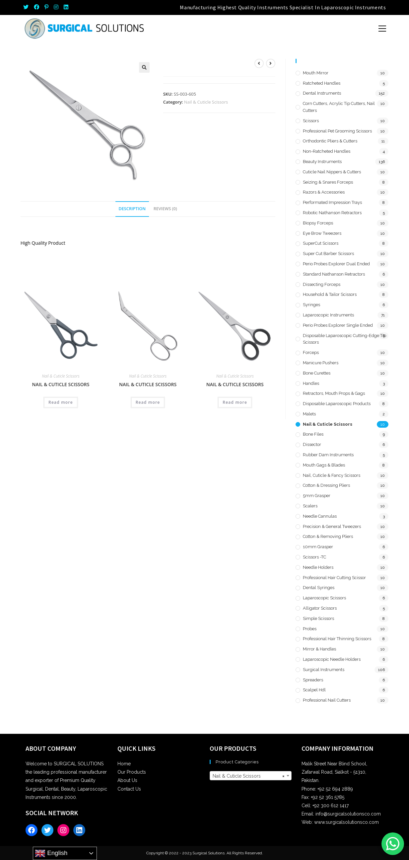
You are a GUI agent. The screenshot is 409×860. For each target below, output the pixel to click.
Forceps (311, 352)
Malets (309, 413)
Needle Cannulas (320, 516)
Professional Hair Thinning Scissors (337, 638)
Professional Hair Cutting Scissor (334, 577)
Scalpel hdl (314, 689)
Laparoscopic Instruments (328, 314)
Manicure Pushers (320, 362)
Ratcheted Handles (321, 83)
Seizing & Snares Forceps (328, 182)
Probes (309, 628)
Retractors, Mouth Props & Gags (334, 393)
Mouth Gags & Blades (324, 465)
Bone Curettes (316, 373)
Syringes (311, 304)
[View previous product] (259, 63)
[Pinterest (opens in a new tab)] (46, 7)
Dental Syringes (318, 587)
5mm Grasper (316, 495)
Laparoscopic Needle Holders (332, 659)
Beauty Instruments (322, 161)
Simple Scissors (318, 618)
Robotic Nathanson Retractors (332, 212)
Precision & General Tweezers (332, 526)
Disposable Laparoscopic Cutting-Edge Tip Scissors (344, 339)
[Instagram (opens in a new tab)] (56, 7)
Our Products (131, 772)
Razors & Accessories (324, 192)
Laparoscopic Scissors (324, 597)
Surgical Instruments (323, 669)
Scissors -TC (314, 557)
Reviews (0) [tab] (165, 209)
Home (124, 763)
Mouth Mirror (315, 72)
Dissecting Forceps (321, 284)
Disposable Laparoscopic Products (337, 403)
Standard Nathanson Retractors (334, 274)
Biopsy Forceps (318, 222)
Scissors (311, 120)
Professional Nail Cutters (327, 700)
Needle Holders (318, 567)
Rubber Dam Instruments (328, 454)
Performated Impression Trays (332, 202)
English (51, 853)
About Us (127, 780)
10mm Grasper (318, 546)
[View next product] (270, 63)
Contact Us (129, 789)
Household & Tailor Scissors (330, 294)
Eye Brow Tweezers (322, 233)
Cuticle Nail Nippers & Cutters (332, 171)
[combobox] (251, 775)
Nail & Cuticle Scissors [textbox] (249, 776)
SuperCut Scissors (320, 243)
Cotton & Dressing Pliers (326, 485)
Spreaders (313, 679)
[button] (144, 67)
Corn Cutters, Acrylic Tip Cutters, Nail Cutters (339, 107)
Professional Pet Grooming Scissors (337, 131)
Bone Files (313, 434)
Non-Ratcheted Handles (326, 151)
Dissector (312, 444)
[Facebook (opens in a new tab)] (36, 7)
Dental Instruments (322, 93)
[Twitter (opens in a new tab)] (27, 7)
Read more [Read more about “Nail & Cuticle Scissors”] (60, 402)
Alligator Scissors (320, 608)
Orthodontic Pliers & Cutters (330, 140)
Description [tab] (132, 209)
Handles (311, 383)
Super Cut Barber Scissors (328, 253)
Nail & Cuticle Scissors (206, 102)
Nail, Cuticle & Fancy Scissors (331, 475)
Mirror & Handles (319, 648)
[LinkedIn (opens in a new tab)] (66, 7)
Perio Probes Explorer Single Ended (338, 325)
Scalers (310, 505)
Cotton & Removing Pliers (328, 536)
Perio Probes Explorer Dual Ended (336, 263)
